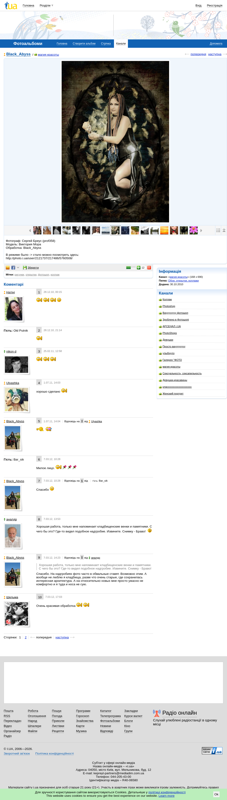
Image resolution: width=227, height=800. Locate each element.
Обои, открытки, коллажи (183, 280)
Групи (128, 731)
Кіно (127, 726)
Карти (80, 726)
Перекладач (12, 721)
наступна (214, 54)
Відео (8, 726)
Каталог (106, 711)
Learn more (167, 795)
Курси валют (133, 716)
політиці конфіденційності (167, 792)
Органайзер (12, 731)
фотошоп (43, 274)
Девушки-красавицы (173, 380)
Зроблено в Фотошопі (174, 319)
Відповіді (106, 731)
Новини (105, 726)
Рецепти (58, 731)
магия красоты (46, 54)
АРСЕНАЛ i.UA (170, 326)
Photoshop (167, 306)
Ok (216, 794)
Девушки (166, 339)
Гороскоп (82, 716)
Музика (81, 731)
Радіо (8, 736)
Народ (32, 721)
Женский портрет (171, 393)
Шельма (11, 597)
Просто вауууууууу (172, 346)
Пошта (8, 711)
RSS (7, 716)
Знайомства (84, 721)
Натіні (9, 292)
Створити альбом (84, 43)
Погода (57, 716)
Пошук (56, 711)
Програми (83, 711)
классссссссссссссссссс (175, 386)
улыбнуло (166, 353)
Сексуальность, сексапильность (180, 373)
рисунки (19, 274)
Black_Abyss (18, 54)
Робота (33, 711)
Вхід (199, 5)
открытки (31, 274)
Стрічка (106, 43)
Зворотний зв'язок (17, 753)
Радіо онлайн (179, 713)
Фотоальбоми (110, 721)
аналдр (10, 519)
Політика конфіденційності (54, 753)
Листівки (58, 726)
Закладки (131, 711)
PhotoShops (168, 333)
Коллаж (165, 299)
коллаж (55, 274)
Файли (32, 731)
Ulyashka (11, 383)
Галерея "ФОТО (170, 360)
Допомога (216, 43)
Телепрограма (110, 716)
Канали (121, 43)
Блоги (128, 721)
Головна (28, 5)
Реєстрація (214, 5)
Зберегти (31, 267)
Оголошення (37, 716)
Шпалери (34, 726)
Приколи (58, 721)
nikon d (10, 351)
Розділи (45, 5)
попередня (198, 54)
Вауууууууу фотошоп (173, 312)
